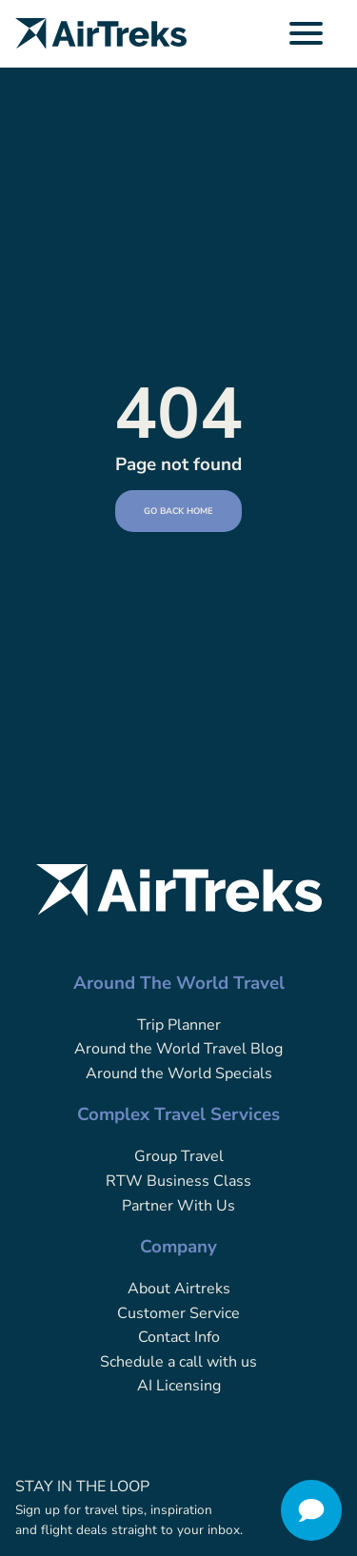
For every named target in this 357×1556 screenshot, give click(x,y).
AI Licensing (179, 1385)
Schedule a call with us (178, 1361)
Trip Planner (179, 1024)
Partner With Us (178, 1205)
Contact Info (179, 1337)
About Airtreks (179, 1288)
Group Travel (179, 1156)
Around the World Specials (179, 1073)
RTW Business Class (178, 1181)
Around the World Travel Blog (178, 1048)
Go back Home (178, 511)
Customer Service (178, 1313)
